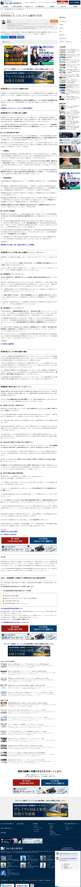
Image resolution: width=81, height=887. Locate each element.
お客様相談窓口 (47, 880)
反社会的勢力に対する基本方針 (31, 880)
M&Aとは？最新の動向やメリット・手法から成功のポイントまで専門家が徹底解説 (28, 664)
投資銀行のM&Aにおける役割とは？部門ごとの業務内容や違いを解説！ (25, 745)
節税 (60, 31)
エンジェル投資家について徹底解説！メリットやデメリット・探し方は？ (26, 724)
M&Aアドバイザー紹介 (38, 827)
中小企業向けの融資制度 (7, 343)
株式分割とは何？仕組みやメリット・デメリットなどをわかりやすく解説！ (26, 759)
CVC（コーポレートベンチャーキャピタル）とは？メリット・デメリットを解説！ (28, 717)
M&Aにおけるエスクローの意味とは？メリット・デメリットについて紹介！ (26, 738)
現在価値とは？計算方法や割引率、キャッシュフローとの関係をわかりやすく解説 (28, 678)
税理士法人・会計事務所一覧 (65, 41)
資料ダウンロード (48, 2)
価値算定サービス (66, 868)
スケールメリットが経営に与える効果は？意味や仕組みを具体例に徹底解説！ (27, 752)
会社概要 (75, 6)
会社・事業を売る (63, 21)
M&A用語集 (20, 823)
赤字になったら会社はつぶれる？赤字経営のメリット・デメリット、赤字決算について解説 (30, 692)
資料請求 (64, 866)
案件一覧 (67, 829)
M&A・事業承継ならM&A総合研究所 (8, 534)
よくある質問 (25, 2)
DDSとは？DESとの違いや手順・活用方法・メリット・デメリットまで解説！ (27, 710)
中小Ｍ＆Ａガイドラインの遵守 (16, 880)
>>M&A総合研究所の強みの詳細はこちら (12, 608)
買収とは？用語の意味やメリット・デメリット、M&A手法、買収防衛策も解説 (27, 671)
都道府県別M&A (62, 38)
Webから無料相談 (74, 2)
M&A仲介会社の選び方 (17, 6)
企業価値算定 (32, 2)
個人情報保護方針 (4, 880)
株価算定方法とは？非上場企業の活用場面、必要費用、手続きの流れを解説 (26, 685)
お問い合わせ (36, 831)
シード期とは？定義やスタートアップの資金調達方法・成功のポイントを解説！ (27, 731)
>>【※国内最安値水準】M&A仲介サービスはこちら (15, 622)
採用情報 (54, 2)
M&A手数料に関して (40, 6)
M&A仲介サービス (29, 6)
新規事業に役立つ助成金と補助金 (9, 531)
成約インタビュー (69, 827)
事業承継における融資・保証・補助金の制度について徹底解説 (17, 244)
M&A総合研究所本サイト (71, 823)
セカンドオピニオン (40, 2)
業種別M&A (61, 35)
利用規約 (41, 880)
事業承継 (61, 24)
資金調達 (12, 13)
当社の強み (5, 6)
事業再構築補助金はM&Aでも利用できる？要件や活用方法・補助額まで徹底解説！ (28, 703)
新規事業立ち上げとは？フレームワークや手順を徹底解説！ (17, 108)
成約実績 (52, 6)
